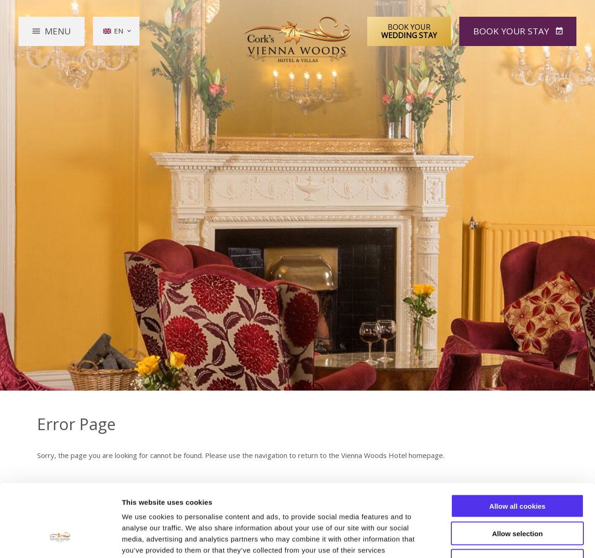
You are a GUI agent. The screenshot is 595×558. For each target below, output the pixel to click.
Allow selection (517, 471)
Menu (58, 31)
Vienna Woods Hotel (298, 42)
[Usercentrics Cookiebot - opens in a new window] (60, 540)
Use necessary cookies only (517, 499)
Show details (487, 540)
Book (512, 31)
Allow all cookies (517, 444)
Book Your (409, 31)
